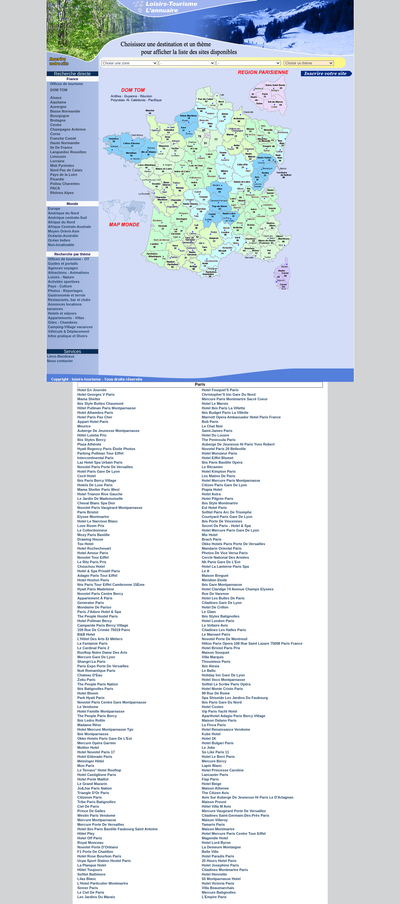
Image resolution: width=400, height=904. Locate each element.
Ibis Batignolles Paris (95, 689)
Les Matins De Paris (218, 476)
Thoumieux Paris (216, 661)
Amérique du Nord (63, 213)
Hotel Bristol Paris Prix (221, 648)
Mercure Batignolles (219, 892)
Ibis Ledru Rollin (91, 720)
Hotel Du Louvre (215, 435)
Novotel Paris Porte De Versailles (105, 467)
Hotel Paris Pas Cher (94, 417)
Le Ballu (209, 671)
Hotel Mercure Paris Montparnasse (231, 480)
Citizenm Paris (89, 797)
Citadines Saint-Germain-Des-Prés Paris (235, 815)
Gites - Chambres (62, 322)
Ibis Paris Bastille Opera (222, 462)
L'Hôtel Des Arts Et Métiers (100, 639)
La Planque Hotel (91, 865)
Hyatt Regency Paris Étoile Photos (106, 449)
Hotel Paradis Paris (218, 856)
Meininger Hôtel (90, 761)
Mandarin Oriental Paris (221, 548)
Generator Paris (90, 603)
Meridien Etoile (214, 580)
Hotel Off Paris (89, 838)
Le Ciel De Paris (90, 892)
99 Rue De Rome (216, 693)
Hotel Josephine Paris (220, 865)
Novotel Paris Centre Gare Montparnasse (112, 702)
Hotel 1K (209, 738)
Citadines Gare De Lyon (222, 603)
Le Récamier (212, 467)
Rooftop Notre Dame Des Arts (102, 652)
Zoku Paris (86, 680)
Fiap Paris (210, 779)
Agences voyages (63, 268)
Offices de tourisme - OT (68, 259)
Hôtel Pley (86, 833)
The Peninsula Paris (219, 440)
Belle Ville (210, 852)
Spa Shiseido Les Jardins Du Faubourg (235, 698)
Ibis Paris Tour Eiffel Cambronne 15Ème (111, 585)
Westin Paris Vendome (96, 815)
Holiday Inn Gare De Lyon (223, 675)
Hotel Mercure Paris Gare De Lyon (230, 530)
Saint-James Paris (217, 431)
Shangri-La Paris (91, 661)
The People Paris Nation (97, 684)
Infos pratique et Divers (67, 336)
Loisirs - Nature (61, 277)
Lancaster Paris (215, 775)
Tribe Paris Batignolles (96, 802)
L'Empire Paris (214, 897)
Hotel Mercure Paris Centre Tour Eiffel (234, 833)
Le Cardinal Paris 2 (93, 648)
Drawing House (90, 539)
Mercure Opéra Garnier (96, 743)
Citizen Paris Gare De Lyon (224, 485)
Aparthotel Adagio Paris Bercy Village (233, 716)
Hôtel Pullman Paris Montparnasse (106, 408)
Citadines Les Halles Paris (224, 630)
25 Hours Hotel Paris (219, 861)
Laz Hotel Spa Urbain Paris (100, 462)
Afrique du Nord (61, 222)
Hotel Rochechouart (94, 548)
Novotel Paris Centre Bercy (100, 594)
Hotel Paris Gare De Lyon (98, 471)
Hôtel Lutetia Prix (92, 435)
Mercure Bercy (214, 761)
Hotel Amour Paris (92, 553)
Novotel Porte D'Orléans (97, 847)
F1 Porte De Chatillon (95, 852)
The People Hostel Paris (97, 616)
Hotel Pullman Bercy (94, 621)
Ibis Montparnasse (93, 734)
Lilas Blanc (86, 879)
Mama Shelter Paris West (98, 489)
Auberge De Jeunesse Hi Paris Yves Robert (238, 444)
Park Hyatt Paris (91, 698)
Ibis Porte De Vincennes (222, 521)
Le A (205, 571)
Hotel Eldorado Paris (94, 757)
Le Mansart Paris (216, 634)
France (72, 79)
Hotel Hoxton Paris (93, 580)
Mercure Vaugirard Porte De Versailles (234, 811)
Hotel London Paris (218, 621)
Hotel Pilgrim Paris (217, 498)
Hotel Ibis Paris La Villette (223, 408)
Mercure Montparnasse (96, 820)
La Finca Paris (214, 725)
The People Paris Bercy (97, 716)
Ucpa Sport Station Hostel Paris (104, 861)
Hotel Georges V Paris (96, 394)
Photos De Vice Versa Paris (225, 553)
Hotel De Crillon (215, 607)
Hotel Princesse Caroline (223, 770)
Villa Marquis (213, 657)
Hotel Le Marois (215, 403)
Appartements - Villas (66, 318)
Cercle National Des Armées (225, 557)
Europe (54, 208)
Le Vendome (87, 707)
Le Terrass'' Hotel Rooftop (99, 770)
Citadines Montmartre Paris (225, 870)
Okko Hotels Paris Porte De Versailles (233, 544)
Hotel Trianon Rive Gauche (100, 494)
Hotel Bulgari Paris (217, 743)
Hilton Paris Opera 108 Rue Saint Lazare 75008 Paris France (252, 643)
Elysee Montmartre (93, 517)
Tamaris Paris (213, 824)
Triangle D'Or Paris (93, 793)
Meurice (84, 426)
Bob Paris (210, 422)
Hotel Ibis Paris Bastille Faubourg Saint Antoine (117, 829)
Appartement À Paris (95, 598)
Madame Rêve (89, 725)
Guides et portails (63, 263)
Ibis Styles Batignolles (221, 616)
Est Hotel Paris (214, 508)
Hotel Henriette (214, 874)
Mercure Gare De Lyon (96, 657)
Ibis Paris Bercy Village (97, 480)
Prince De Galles (91, 811)
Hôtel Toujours (89, 870)
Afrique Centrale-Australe (69, 227)
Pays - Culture (60, 286)
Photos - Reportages (65, 291)
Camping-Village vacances (70, 327)
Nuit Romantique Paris (96, 671)
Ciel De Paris (88, 806)
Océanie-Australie (63, 236)
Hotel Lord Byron (216, 843)
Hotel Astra (211, 494)
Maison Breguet (215, 575)
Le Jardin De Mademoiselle (100, 498)
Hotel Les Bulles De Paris (223, 598)
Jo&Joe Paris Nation (94, 788)
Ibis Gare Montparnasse (222, 585)
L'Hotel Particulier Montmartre (102, 883)
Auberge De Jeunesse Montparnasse (108, 431)
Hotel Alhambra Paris (95, 412)
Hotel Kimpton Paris (219, 471)
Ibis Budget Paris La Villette (225, 412)
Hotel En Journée (92, 390)
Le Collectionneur (92, 530)
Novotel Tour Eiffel (93, 557)
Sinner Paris (87, 888)
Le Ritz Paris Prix (92, 562)
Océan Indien (59, 240)
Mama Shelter (89, 399)
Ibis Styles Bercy (91, 440)
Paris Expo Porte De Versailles (103, 666)
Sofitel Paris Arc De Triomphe (226, 512)
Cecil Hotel (86, 476)
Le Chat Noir (212, 426)
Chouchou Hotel (91, 566)
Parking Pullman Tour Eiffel (100, 453)
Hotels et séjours (62, 313)
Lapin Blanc (212, 766)
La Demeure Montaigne (221, 847)
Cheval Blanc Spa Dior (96, 503)
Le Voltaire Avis (215, 625)
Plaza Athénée (89, 444)
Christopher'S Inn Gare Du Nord (228, 394)
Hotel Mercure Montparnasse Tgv (105, 729)
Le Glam (209, 612)
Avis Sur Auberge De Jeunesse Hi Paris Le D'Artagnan (247, 797)
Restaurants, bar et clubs (69, 300)
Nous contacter (60, 361)
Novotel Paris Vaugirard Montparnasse (110, 508)
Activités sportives (64, 282)
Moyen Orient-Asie (63, 231)
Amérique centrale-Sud (67, 218)
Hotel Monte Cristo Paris (222, 689)
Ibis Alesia (210, 666)
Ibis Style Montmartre (220, 503)
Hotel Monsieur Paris (219, 453)
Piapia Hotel (212, 489)
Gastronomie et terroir (67, 295)
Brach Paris (211, 539)
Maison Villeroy (215, 820)
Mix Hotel (210, 535)
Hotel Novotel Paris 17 (96, 752)
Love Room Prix (91, 526)
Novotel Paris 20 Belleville (224, 449)
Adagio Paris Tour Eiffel (97, 575)
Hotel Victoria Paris (218, 883)
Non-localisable (61, 245)
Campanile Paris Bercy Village (102, 625)
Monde (72, 204)
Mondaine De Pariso (94, 607)
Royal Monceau (90, 843)
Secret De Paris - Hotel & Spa (226, 526)
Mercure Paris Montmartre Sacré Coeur (235, 399)
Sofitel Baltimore (91, 874)
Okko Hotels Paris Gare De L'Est (104, 738)
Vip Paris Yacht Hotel (219, 711)
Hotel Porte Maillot (93, 779)
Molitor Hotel (88, 747)
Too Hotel (85, 544)
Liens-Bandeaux (61, 356)
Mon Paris (86, 766)
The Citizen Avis (215, 793)
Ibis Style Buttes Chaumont (100, 403)
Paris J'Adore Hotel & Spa (99, 612)
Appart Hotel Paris (92, 422)
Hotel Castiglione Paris (96, 775)
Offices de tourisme (65, 84)
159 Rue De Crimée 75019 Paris (103, 630)
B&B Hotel (86, 634)
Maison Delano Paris (219, 720)
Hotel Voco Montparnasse (223, 680)
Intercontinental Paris (95, 458)
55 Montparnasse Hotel (221, 879)
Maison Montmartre (218, 829)
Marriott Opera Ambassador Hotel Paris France (241, 417)
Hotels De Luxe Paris (95, 485)
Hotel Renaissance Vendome (226, 729)
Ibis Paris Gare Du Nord (221, 702)
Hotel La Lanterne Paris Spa (225, 566)
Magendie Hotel (215, 838)
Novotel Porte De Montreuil (224, 639)
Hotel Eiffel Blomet (217, 458)
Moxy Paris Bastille (93, 535)
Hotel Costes (212, 707)
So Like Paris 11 (215, 752)
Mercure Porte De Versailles (100, 824)
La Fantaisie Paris (92, 643)
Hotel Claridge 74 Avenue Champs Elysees (237, 589)
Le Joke (208, 747)
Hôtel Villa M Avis (216, 806)
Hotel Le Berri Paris (218, 757)
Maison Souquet (215, 652)
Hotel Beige (211, 784)
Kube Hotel (211, 734)
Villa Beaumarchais (218, 888)
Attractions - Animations (68, 272)
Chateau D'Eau (89, 675)
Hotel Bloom (87, 693)
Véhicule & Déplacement (68, 331)
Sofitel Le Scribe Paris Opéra (226, 684)
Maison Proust (214, 802)
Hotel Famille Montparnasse (101, 711)
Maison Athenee (215, 788)
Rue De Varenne (215, 594)
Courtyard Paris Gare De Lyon (227, 517)
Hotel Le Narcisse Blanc (97, 521)
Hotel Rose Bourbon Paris (99, 856)
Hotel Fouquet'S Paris (220, 390)
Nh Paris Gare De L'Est (221, 562)
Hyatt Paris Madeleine (95, 589)
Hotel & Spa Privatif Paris (98, 571)
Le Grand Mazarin (92, 784)
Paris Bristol (87, 512)
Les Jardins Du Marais (96, 897)
